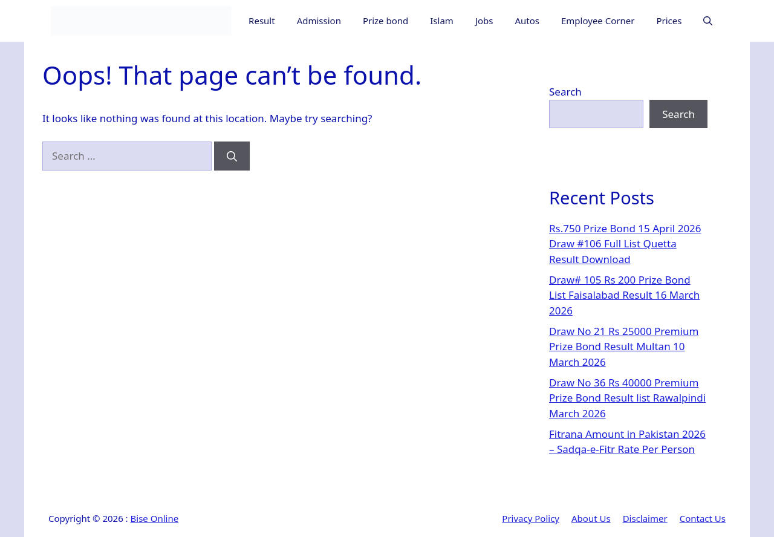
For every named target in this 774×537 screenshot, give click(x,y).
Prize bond (385, 21)
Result (262, 21)
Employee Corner (597, 21)
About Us (591, 518)
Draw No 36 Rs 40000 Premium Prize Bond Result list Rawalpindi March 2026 (627, 398)
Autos (527, 21)
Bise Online (155, 518)
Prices (668, 21)
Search (565, 92)
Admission (319, 21)
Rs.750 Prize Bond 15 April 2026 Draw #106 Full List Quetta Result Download (625, 243)
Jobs (484, 21)
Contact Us (703, 518)
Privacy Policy (530, 518)
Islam (442, 21)
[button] (707, 21)
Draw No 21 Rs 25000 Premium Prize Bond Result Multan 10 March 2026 (623, 346)
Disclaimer (645, 518)
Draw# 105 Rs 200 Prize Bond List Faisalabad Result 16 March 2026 (624, 295)
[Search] (232, 156)
